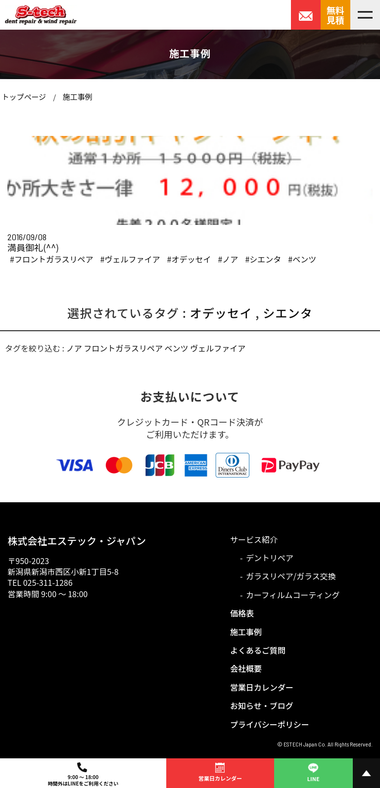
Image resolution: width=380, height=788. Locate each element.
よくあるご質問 (257, 650)
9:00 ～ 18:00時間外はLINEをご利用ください (83, 774)
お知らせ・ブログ (261, 705)
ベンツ (177, 348)
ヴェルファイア (217, 348)
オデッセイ (221, 312)
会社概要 (246, 668)
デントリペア (269, 558)
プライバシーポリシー (269, 724)
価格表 (242, 613)
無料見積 (335, 14)
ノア (74, 348)
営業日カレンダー (261, 687)
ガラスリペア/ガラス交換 (291, 576)
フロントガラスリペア (123, 348)
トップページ (23, 96)
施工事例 (77, 96)
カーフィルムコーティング (292, 595)
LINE (313, 771)
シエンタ (288, 312)
